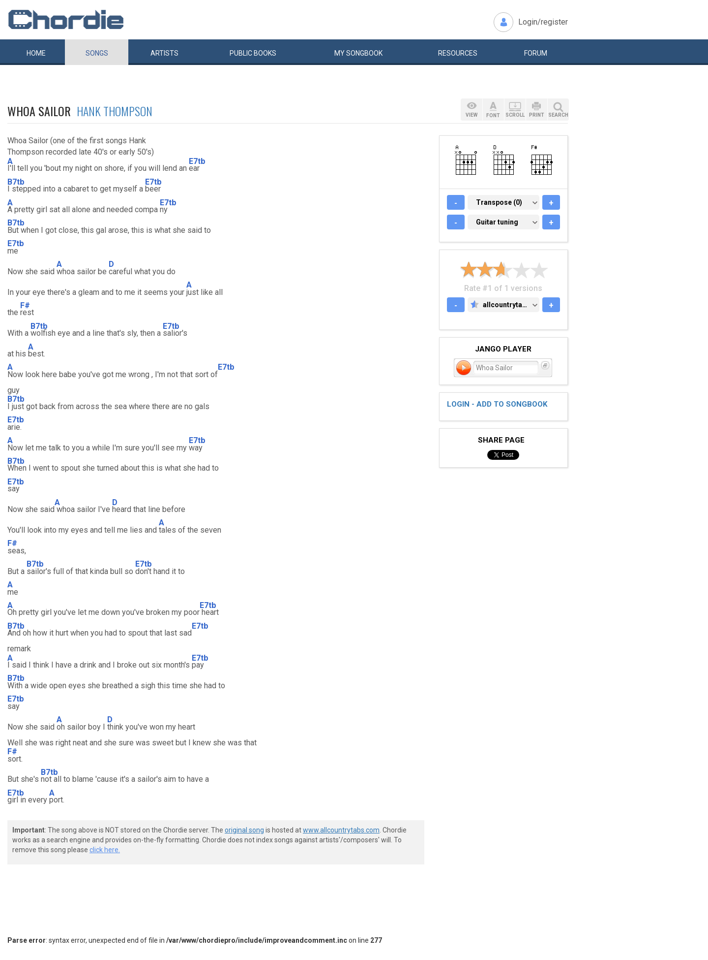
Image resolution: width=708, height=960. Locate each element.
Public (253, 53)
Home (36, 53)
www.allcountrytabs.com (341, 830)
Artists (164, 53)
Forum (535, 53)
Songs (97, 53)
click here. (104, 850)
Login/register (543, 22)
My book (358, 53)
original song (244, 830)
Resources (457, 53)
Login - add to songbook (497, 404)
